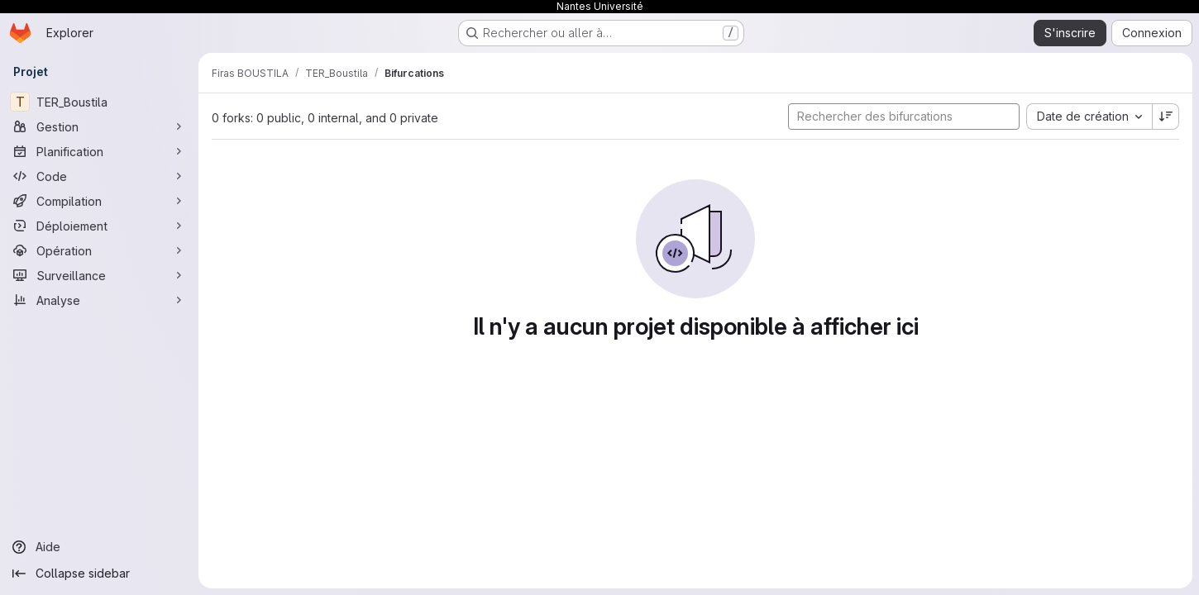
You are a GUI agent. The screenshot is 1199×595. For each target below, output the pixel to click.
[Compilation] (99, 200)
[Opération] (99, 250)
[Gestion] (99, 126)
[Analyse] (99, 300)
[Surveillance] (99, 275)
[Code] (99, 176)
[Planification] (99, 151)
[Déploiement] (99, 225)
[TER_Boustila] (99, 101)
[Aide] (99, 547)
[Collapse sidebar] (99, 573)
